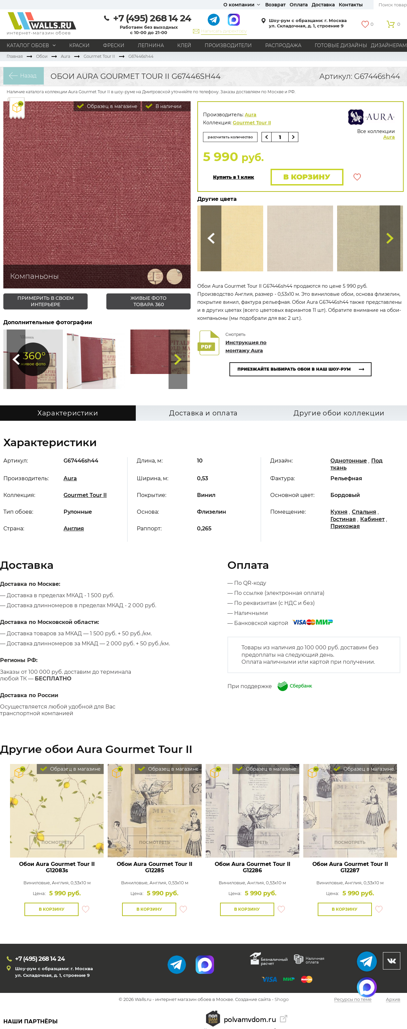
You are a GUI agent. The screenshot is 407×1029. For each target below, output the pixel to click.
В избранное (357, 177)
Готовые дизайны (341, 45)
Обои (41, 56)
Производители (228, 45)
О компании (239, 5)
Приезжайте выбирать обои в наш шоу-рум (294, 370)
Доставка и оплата (203, 414)
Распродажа (283, 45)
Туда (178, 359)
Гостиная (343, 520)
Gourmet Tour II (99, 56)
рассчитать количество (233, 136)
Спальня (364, 513)
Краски (79, 45)
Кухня (338, 513)
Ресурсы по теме (353, 1000)
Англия (74, 529)
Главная (15, 56)
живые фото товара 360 (148, 301)
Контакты (351, 5)
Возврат (275, 5)
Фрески (113, 45)
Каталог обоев (28, 45)
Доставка (323, 5)
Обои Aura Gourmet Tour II (57, 868)
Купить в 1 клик (233, 177)
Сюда (16, 359)
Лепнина (151, 45)
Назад (25, 76)
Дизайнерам (389, 45)
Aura (65, 56)
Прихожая (345, 527)
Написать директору (224, 30)
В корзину (305, 177)
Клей (184, 45)
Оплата (299, 5)
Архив (393, 1000)
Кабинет (372, 520)
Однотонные (348, 462)
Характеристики (67, 414)
